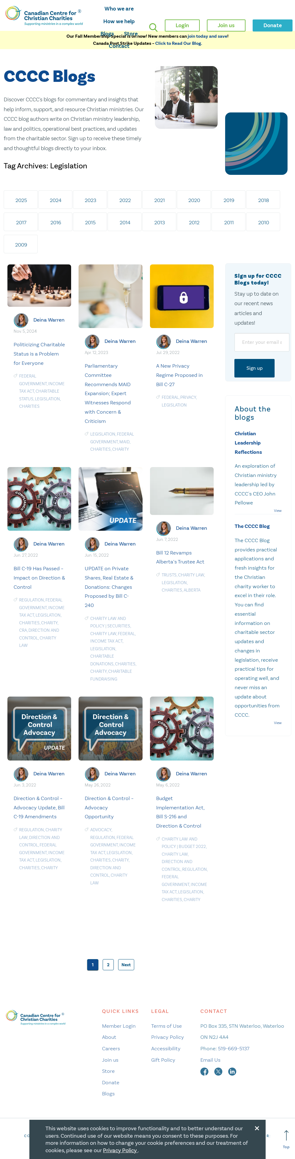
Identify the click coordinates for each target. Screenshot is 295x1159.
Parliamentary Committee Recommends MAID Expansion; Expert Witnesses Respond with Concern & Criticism (108, 393)
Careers (111, 1048)
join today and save (207, 36)
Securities (118, 626)
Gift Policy (163, 1060)
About (109, 1037)
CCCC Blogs (49, 76)
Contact (119, 46)
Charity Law (103, 633)
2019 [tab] (229, 200)
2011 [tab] (229, 222)
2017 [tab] (21, 222)
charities (29, 406)
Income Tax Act (106, 641)
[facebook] (205, 1071)
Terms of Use (166, 1026)
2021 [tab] (159, 200)
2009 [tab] (21, 245)
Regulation (31, 600)
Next (126, 964)
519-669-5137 (233, 1048)
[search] (153, 27)
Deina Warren (49, 320)
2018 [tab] (263, 200)
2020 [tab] (194, 200)
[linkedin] (232, 1071)
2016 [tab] (55, 222)
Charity (120, 449)
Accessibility (166, 1048)
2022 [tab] (125, 200)
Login (182, 25)
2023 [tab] (90, 200)
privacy (188, 397)
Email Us (210, 1060)
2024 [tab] (56, 200)
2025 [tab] (21, 200)
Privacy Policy (167, 1037)
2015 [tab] (90, 222)
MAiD (124, 442)
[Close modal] (257, 1127)
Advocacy (100, 829)
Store (131, 33)
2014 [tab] (125, 222)
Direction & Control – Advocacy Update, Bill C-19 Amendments (39, 807)
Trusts (169, 575)
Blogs (107, 33)
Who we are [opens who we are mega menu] (119, 8)
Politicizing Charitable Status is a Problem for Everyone (39, 353)
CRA (23, 630)
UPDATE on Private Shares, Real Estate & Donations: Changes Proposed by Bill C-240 (109, 586)
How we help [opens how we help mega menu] (119, 21)
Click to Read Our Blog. (178, 43)
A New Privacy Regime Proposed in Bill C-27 (179, 375)
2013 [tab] (159, 222)
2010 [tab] (263, 222)
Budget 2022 (192, 846)
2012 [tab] (194, 222)
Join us (110, 1060)
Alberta (192, 590)
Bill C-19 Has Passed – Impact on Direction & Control (39, 577)
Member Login (119, 1026)
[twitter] (219, 1071)
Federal (170, 397)
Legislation (47, 399)
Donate (110, 1082)
